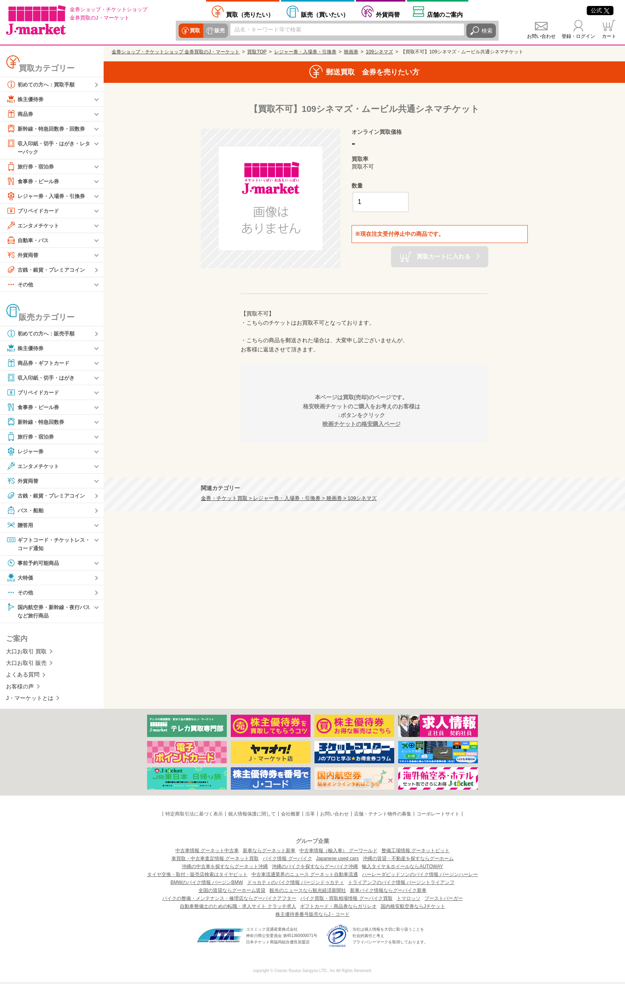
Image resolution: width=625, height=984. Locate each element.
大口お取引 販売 (26, 665)
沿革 (310, 815)
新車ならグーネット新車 (269, 852)
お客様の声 (20, 688)
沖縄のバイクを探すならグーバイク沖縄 (315, 868)
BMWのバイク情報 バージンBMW (207, 884)
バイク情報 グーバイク (287, 860)
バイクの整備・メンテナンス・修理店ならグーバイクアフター (229, 900)
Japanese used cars (337, 860)
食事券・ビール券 (34, 181)
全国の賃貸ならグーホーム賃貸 (232, 892)
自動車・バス (28, 240)
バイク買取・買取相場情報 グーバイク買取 (346, 900)
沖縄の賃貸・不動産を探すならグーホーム (408, 860)
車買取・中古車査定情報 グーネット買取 (215, 860)
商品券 (20, 114)
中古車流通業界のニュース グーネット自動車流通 (305, 876)
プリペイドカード (34, 211)
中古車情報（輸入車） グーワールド (338, 852)
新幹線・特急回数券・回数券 (48, 128)
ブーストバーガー (444, 900)
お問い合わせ (541, 36)
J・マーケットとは (29, 700)
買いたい (325, 14)
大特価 (20, 579)
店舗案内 (445, 14)
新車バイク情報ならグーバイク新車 (388, 892)
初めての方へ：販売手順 (42, 334)
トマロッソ (409, 900)
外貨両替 (388, 14)
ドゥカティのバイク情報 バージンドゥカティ (295, 884)
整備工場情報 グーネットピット (415, 852)
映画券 (351, 52)
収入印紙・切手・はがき (42, 378)
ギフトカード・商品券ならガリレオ (338, 908)
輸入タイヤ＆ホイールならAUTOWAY (402, 868)
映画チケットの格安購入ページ (361, 424)
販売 (218, 30)
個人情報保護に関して (252, 815)
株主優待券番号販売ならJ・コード (312, 916)
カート (609, 36)
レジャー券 (25, 452)
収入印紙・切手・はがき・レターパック (48, 147)
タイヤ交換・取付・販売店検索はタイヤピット (197, 876)
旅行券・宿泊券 (31, 167)
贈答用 (20, 525)
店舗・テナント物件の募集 (382, 815)
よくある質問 (22, 676)
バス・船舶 (25, 511)
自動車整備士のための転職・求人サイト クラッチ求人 (238, 908)
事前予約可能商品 (34, 564)
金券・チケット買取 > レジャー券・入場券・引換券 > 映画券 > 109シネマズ (289, 498)
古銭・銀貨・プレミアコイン (48, 270)
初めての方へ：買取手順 (42, 84)
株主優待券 (25, 99)
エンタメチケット (34, 226)
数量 (357, 185)
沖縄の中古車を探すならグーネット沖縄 (225, 868)
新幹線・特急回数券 (37, 422)
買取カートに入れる (443, 256)
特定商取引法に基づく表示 (194, 815)
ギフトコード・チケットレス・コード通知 (45, 544)
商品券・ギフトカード (39, 363)
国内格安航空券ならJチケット (413, 908)
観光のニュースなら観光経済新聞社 (307, 892)
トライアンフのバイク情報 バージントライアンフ (401, 884)
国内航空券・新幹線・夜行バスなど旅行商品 (48, 612)
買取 (194, 30)
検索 (487, 30)
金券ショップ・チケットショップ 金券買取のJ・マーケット (176, 52)
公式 (600, 10)
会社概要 (290, 815)
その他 (20, 285)
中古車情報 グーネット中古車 (207, 852)
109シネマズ (379, 52)
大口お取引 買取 (26, 653)
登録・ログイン (578, 36)
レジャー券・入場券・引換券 (48, 196)
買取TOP (256, 52)
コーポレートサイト (438, 815)
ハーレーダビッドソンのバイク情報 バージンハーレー (420, 876)
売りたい (250, 14)
